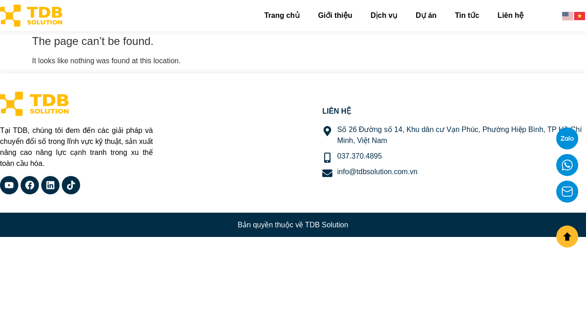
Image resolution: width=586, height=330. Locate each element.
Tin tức (467, 15)
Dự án (426, 15)
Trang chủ (281, 15)
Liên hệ (511, 15)
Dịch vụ (383, 15)
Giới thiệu (335, 15)
